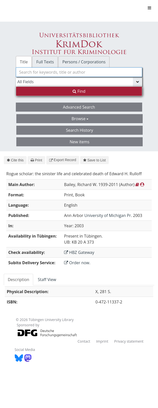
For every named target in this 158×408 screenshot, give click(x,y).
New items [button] (79, 142)
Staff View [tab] (47, 279)
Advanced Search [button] (79, 107)
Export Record (62, 160)
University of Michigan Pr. (108, 215)
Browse (80, 118)
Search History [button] (79, 130)
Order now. (77, 262)
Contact (84, 341)
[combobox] (79, 72)
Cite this (15, 160)
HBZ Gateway (79, 252)
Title (24, 62)
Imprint (102, 341)
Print (36, 160)
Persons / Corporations (84, 62)
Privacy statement (129, 341)
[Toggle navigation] (149, 7)
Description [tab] (18, 279)
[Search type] (79, 81)
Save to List (94, 160)
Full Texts (45, 62)
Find (79, 91)
